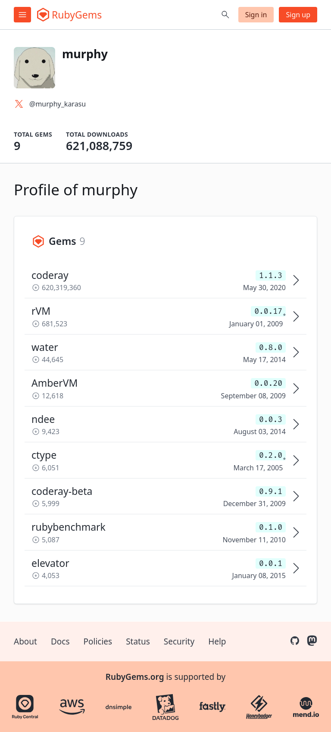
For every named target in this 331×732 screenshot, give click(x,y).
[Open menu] (22, 14)
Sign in (256, 14)
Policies (98, 641)
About (25, 641)
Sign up (298, 14)
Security (179, 641)
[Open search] (225, 14)
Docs (60, 641)
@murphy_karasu (57, 104)
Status (138, 641)
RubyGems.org (135, 676)
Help (217, 641)
